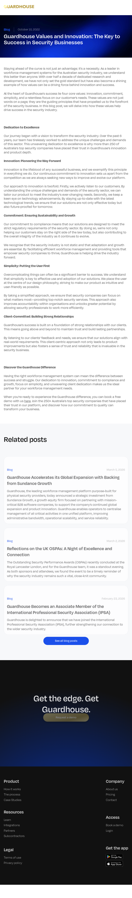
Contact (111, 793)
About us (112, 782)
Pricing (110, 787)
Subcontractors (14, 829)
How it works (12, 782)
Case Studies (12, 793)
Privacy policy (13, 856)
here (27, 401)
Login (109, 824)
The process (12, 787)
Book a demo (114, 818)
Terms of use (12, 851)
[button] (126, 6)
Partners (9, 824)
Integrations (12, 818)
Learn (7, 813)
